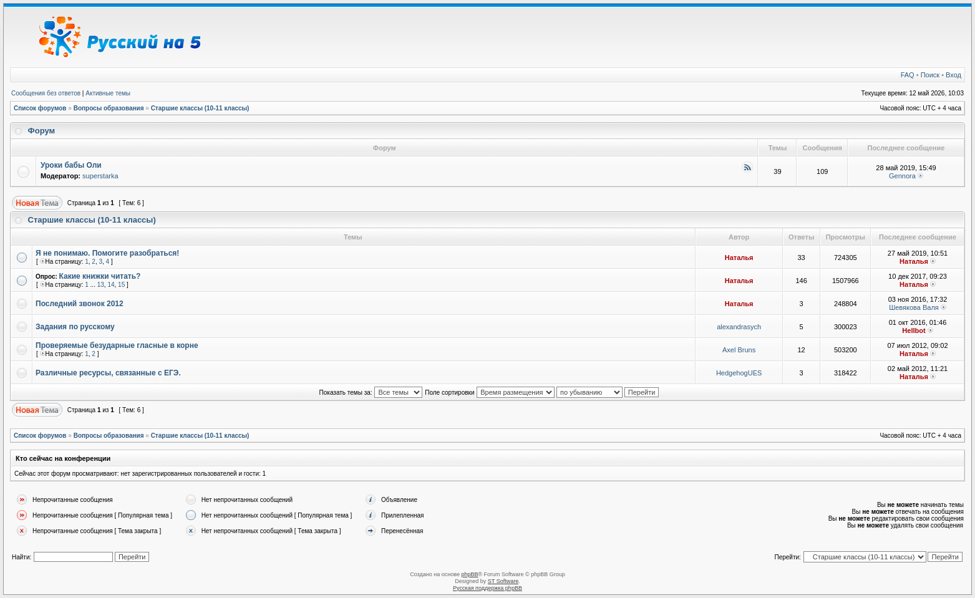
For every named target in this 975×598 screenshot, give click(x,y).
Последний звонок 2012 (80, 303)
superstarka (100, 176)
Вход (953, 75)
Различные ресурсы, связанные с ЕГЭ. (108, 373)
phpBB (469, 574)
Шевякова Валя (914, 307)
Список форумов (40, 108)
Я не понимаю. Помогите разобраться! (107, 253)
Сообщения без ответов (45, 93)
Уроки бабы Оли (71, 165)
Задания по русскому (75, 326)
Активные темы (107, 93)
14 (110, 284)
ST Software (503, 581)
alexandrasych (739, 326)
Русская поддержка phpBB (487, 588)
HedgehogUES (739, 373)
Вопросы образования (109, 108)
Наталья (739, 257)
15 (121, 284)
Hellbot (913, 330)
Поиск (930, 75)
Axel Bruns (738, 350)
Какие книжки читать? (100, 276)
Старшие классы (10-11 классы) (200, 108)
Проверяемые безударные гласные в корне (117, 345)
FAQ (907, 75)
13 (100, 284)
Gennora (902, 176)
